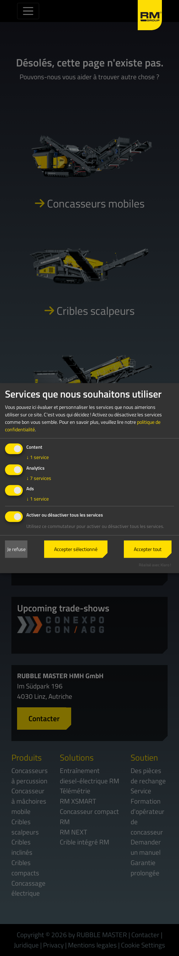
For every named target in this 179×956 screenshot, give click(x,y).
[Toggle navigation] (28, 11)
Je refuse (16, 549)
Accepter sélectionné (76, 549)
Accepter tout (148, 549)
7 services (38, 478)
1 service (37, 457)
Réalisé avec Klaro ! (155, 565)
